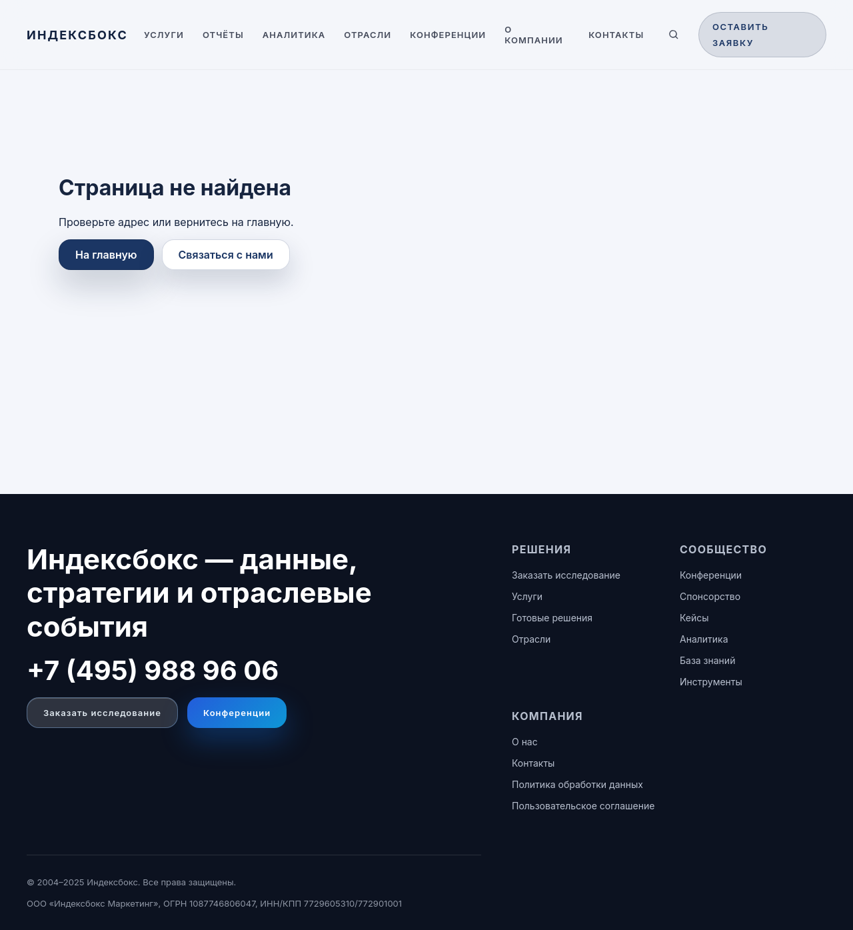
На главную (106, 254)
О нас (525, 741)
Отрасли (367, 34)
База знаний (707, 660)
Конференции (448, 34)
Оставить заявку (740, 34)
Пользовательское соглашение (583, 805)
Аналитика (294, 34)
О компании (533, 34)
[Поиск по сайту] (674, 35)
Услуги (164, 34)
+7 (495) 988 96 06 (153, 670)
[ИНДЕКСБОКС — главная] (77, 35)
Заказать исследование (102, 712)
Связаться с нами (226, 254)
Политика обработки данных (577, 784)
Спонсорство (710, 596)
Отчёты (223, 34)
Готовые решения (552, 617)
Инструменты (711, 681)
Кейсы (694, 617)
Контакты (616, 34)
